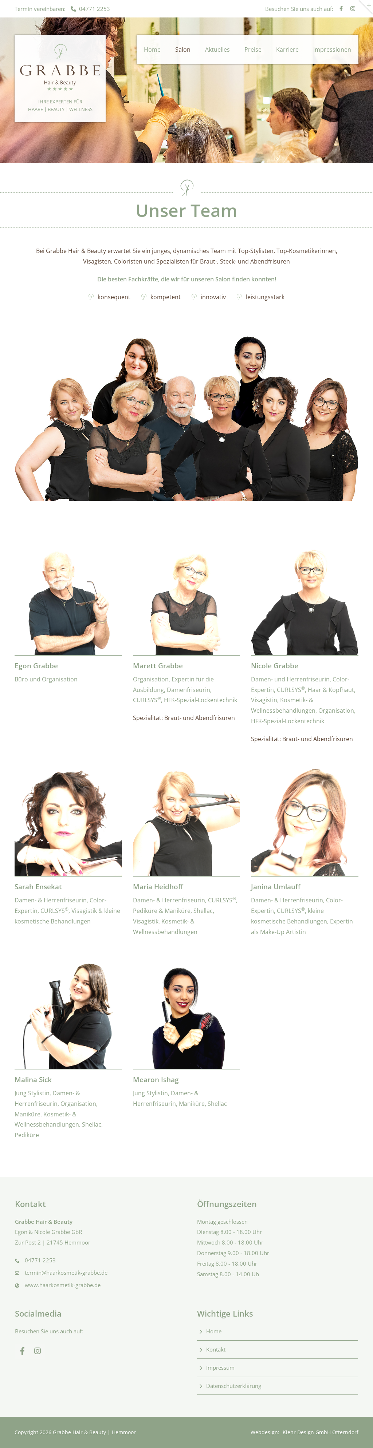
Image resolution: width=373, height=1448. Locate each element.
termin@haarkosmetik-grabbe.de (66, 1272)
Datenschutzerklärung (233, 1385)
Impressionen (332, 50)
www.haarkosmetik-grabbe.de (63, 1285)
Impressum (220, 1367)
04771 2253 (90, 8)
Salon (183, 50)
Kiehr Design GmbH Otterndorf (320, 1432)
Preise (253, 50)
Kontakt (215, 1349)
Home (152, 50)
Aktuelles (217, 50)
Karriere (287, 50)
